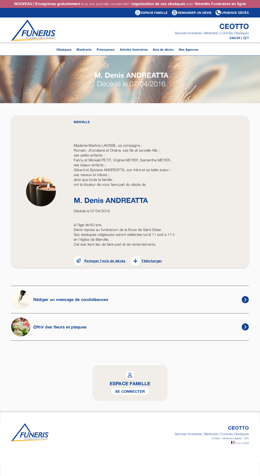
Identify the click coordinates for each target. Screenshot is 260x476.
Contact (216, 438)
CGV (246, 438)
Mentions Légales (232, 438)
